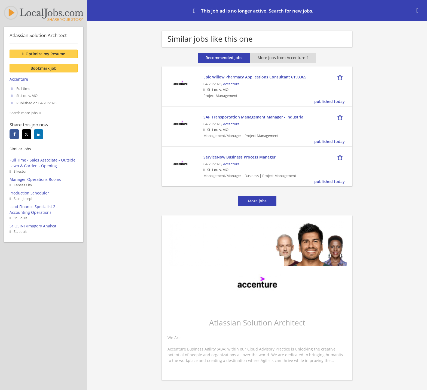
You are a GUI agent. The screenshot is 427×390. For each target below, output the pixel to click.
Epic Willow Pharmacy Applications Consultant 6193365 (254, 77)
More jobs (257, 200)
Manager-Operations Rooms (35, 179)
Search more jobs (24, 113)
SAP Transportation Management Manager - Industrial (253, 117)
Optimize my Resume (45, 53)
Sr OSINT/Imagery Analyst (33, 225)
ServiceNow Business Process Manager (239, 157)
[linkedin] (38, 134)
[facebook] (14, 134)
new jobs (302, 11)
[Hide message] (418, 10)
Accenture (231, 84)
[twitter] (26, 134)
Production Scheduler (29, 193)
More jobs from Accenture (283, 57)
